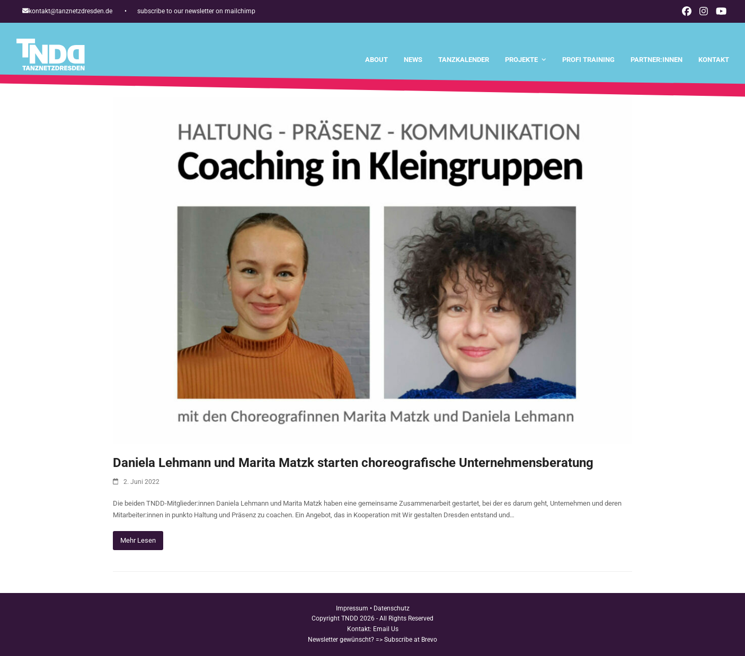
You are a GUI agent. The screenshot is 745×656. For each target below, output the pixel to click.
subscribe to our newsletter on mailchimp (196, 11)
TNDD (349, 618)
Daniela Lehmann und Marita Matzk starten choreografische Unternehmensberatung (353, 462)
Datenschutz (392, 608)
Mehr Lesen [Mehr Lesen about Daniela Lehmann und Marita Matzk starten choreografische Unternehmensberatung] (138, 540)
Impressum (352, 608)
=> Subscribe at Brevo (406, 639)
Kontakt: (360, 629)
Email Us (385, 629)
